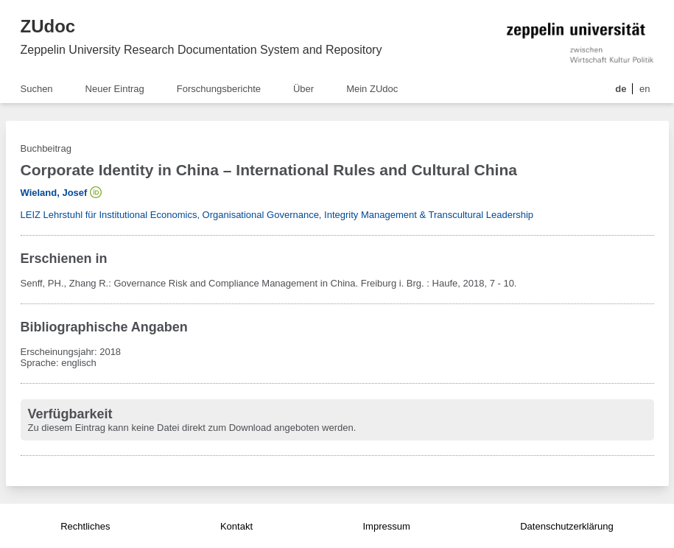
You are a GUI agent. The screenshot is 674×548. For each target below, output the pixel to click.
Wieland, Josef (54, 192)
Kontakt (236, 526)
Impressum (386, 526)
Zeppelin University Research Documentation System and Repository (201, 49)
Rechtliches (85, 526)
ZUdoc (48, 26)
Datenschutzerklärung (566, 526)
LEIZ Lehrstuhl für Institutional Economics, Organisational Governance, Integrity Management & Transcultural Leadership (277, 214)
